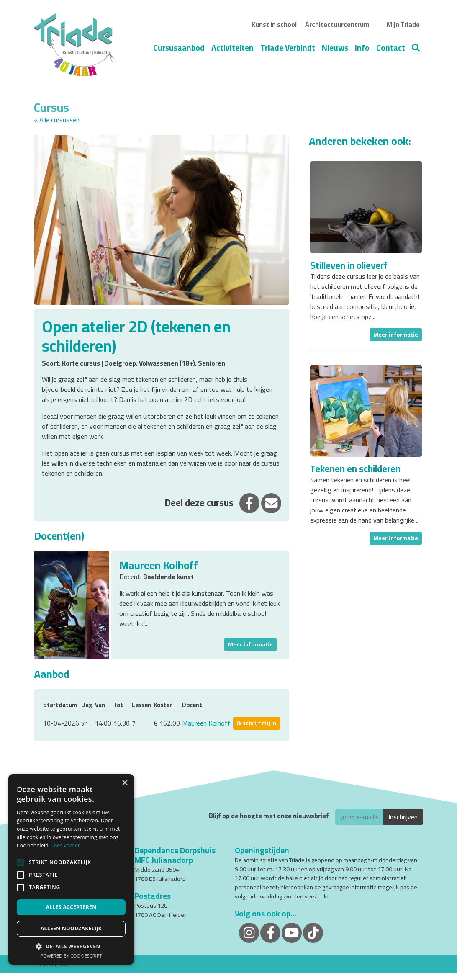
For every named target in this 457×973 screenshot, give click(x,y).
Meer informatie (250, 644)
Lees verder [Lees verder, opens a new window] (65, 845)
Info (362, 47)
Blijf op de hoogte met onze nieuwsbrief (269, 816)
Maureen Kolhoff (206, 723)
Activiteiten (232, 47)
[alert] (71, 869)
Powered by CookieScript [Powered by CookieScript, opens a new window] (71, 955)
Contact (390, 47)
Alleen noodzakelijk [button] (71, 928)
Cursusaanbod (179, 47)
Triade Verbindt (287, 47)
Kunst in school (274, 24)
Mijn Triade (403, 24)
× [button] (124, 783)
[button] (71, 946)
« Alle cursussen (57, 119)
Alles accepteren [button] (71, 907)
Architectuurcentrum (337, 24)
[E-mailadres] (359, 817)
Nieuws (335, 47)
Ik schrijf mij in (256, 723)
